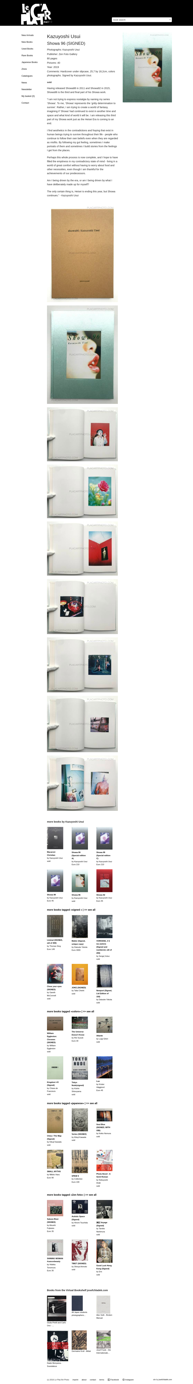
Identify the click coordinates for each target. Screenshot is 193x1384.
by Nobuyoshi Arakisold (103, 1180)
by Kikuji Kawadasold (79, 1137)
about (84, 1380)
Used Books (27, 49)
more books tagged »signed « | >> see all (71, 909)
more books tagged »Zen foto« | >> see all (71, 1194)
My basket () (28, 96)
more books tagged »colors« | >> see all (70, 1011)
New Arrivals (28, 35)
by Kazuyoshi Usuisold (79, 898)
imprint (75, 1380)
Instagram (128, 1379)
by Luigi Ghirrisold (102, 1039)
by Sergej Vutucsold (104, 950)
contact (93, 1380)
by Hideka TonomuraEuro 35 (55, 1264)
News (24, 82)
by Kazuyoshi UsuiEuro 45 (55, 898)
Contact (25, 103)
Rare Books (27, 55)
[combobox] (142, 19)
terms (101, 1380)
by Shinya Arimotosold (79, 1266)
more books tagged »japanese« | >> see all (72, 1103)
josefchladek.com (165, 1380)
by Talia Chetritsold (79, 991)
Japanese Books (30, 62)
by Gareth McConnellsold (54, 992)
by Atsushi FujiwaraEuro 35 (53, 1225)
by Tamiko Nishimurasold (101, 1228)
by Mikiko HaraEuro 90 (54, 1174)
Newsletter (27, 89)
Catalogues (27, 76)
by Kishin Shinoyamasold (78, 1088)
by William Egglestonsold (52, 1042)
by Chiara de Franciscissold (53, 1088)
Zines (24, 69)
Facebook (113, 1379)
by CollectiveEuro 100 (77, 1179)
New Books (27, 42)
